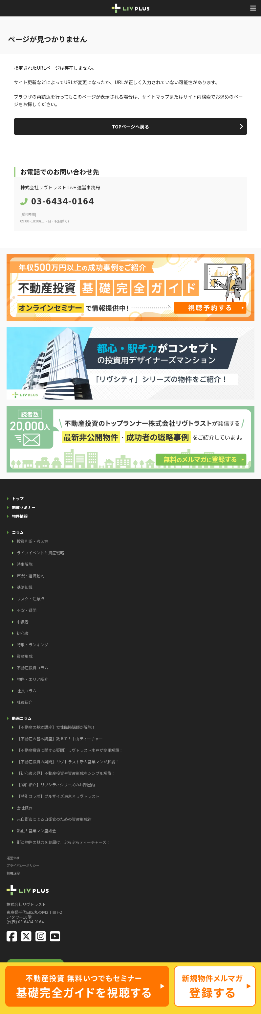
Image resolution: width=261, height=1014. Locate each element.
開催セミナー (23, 507)
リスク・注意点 (30, 598)
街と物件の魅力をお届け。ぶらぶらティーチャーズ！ (63, 842)
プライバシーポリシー (23, 865)
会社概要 (25, 807)
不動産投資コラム (32, 667)
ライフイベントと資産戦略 (40, 552)
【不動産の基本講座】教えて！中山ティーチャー (60, 738)
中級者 (23, 621)
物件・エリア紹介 (32, 679)
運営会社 (13, 857)
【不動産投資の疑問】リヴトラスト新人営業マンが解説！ (68, 761)
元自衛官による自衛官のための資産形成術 (54, 819)
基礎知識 (25, 587)
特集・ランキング (32, 644)
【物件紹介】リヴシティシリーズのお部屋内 (56, 784)
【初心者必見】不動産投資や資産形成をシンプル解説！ (66, 773)
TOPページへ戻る (130, 126)
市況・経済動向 (30, 575)
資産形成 (25, 656)
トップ (18, 498)
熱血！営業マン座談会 (36, 830)
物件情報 (20, 516)
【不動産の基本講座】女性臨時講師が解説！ (56, 727)
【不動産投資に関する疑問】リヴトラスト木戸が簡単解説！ (70, 750)
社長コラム (26, 690)
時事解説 (25, 564)
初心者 (23, 633)
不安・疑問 (26, 610)
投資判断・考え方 (32, 541)
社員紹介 (25, 702)
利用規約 (13, 872)
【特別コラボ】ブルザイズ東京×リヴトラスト (58, 796)
